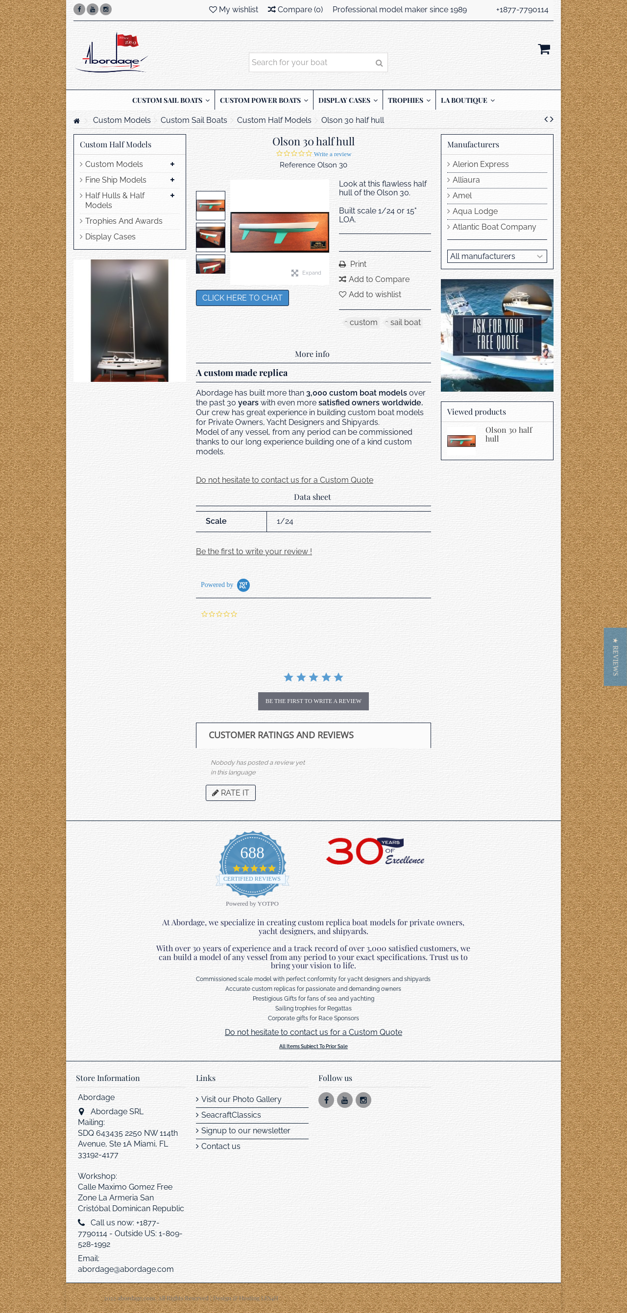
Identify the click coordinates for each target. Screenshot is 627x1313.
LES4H (269, 1298)
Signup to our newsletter (245, 1130)
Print (357, 264)
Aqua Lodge (475, 211)
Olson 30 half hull (508, 434)
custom (364, 322)
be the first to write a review (313, 701)
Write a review (333, 154)
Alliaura (466, 180)
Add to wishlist (375, 294)
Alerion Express (481, 164)
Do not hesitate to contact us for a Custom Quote (284, 480)
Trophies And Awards (124, 221)
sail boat (405, 322)
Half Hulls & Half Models (115, 200)
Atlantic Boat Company (494, 227)
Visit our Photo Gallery (241, 1099)
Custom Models (114, 164)
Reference (297, 165)
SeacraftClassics (231, 1115)
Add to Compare (379, 279)
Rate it (230, 792)
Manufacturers (473, 144)
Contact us (221, 1146)
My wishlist (233, 9)
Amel (462, 195)
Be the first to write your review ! (254, 551)
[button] (615, 657)
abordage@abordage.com (126, 1269)
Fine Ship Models (115, 180)
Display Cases (110, 236)
